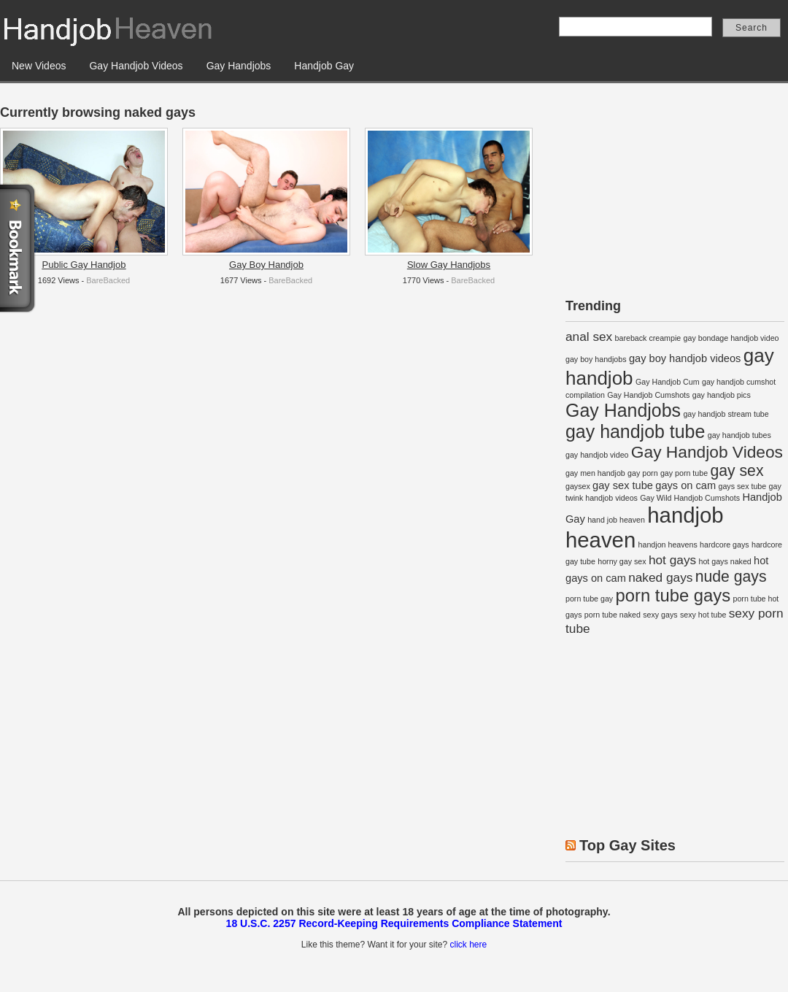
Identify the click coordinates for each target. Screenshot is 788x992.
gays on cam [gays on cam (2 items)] (685, 485)
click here (468, 944)
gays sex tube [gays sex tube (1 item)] (742, 486)
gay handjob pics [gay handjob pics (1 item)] (721, 395)
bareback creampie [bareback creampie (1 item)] (648, 338)
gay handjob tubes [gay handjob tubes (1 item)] (739, 435)
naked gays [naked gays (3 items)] (660, 577)
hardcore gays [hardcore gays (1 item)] (724, 544)
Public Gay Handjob (84, 264)
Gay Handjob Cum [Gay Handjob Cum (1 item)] (668, 381)
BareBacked (108, 280)
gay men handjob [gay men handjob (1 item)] (595, 473)
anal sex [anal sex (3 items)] (588, 336)
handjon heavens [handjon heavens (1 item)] (668, 544)
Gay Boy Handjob (266, 264)
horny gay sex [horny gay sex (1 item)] (622, 561)
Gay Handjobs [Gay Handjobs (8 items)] (623, 410)
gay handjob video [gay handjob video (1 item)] (597, 454)
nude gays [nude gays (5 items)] (731, 576)
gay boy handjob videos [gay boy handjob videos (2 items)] (685, 358)
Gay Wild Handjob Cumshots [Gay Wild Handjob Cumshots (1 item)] (690, 497)
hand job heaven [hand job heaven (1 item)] (616, 519)
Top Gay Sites (627, 845)
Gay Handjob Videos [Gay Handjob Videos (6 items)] (707, 451)
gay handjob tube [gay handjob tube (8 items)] (635, 431)
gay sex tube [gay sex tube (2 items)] (622, 485)
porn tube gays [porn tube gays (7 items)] (673, 595)
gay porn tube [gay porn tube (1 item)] (684, 473)
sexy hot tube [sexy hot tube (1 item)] (703, 614)
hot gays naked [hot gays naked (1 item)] (724, 561)
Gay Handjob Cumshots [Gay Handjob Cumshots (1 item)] (648, 395)
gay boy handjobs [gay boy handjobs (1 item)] (596, 359)
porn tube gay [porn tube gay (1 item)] (589, 598)
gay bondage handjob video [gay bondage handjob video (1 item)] (731, 338)
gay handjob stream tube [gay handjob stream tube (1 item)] (725, 414)
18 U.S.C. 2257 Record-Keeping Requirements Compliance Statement (394, 923)
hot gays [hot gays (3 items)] (672, 560)
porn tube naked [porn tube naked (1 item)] (612, 614)
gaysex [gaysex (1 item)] (577, 486)
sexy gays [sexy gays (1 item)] (660, 614)
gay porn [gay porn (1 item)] (642, 473)
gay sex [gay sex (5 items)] (736, 470)
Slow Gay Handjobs (448, 264)
